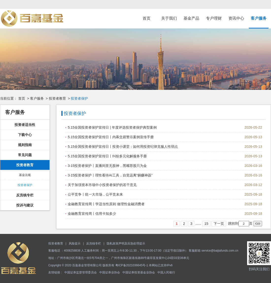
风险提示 (75, 243)
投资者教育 (57, 98)
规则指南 (25, 145)
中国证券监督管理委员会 (80, 272)
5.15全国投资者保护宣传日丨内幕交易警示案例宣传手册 (111, 137)
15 (206, 224)
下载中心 (25, 135)
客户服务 (259, 18)
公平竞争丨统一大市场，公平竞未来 (95, 194)
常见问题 (25, 155)
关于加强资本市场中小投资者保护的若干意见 (102, 185)
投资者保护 (24, 185)
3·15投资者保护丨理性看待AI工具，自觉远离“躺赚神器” (110, 175)
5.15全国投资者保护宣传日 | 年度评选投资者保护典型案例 (112, 127)
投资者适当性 (25, 125)
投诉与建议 (25, 205)
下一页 (219, 224)
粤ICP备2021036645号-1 (131, 265)
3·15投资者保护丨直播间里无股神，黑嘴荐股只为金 (107, 166)
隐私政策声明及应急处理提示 (126, 243)
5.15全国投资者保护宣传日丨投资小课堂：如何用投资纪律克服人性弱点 (123, 146)
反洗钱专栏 (25, 195)
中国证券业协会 (109, 272)
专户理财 (214, 18)
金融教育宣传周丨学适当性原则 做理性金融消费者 (106, 204)
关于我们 (169, 18)
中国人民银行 (166, 272)
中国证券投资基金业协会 (138, 272)
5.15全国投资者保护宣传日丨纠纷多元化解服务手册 (107, 156)
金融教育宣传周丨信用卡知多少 (92, 214)
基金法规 (25, 175)
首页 (147, 18)
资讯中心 (236, 18)
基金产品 (191, 18)
